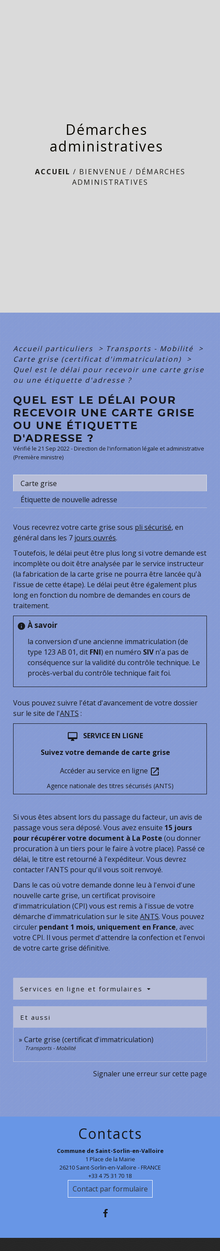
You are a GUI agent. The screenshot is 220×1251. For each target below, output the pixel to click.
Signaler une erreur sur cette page (150, 1073)
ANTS (69, 713)
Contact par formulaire (110, 1189)
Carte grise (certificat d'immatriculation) (98, 359)
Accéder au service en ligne (110, 771)
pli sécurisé (153, 527)
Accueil (52, 171)
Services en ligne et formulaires (82, 988)
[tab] (110, 483)
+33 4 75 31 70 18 (110, 1176)
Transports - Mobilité (151, 348)
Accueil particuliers (54, 348)
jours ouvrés (95, 538)
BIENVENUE (103, 171)
